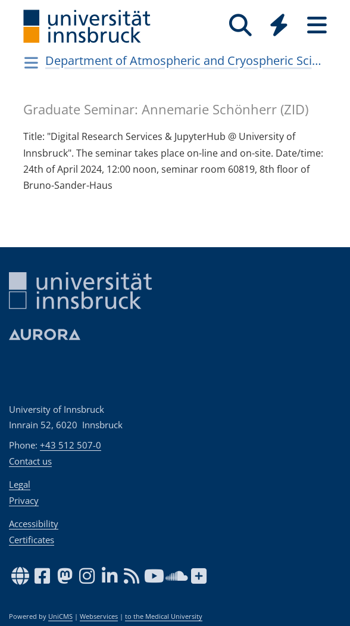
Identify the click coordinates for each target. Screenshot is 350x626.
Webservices (99, 616)
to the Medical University (163, 616)
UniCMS (60, 616)
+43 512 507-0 (70, 445)
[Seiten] (317, 25)
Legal (19, 484)
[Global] (278, 26)
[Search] (240, 25)
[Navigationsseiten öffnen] (31, 62)
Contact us (30, 461)
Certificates (31, 540)
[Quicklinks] (279, 25)
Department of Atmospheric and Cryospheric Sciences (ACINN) (185, 60)
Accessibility (33, 524)
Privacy (24, 500)
